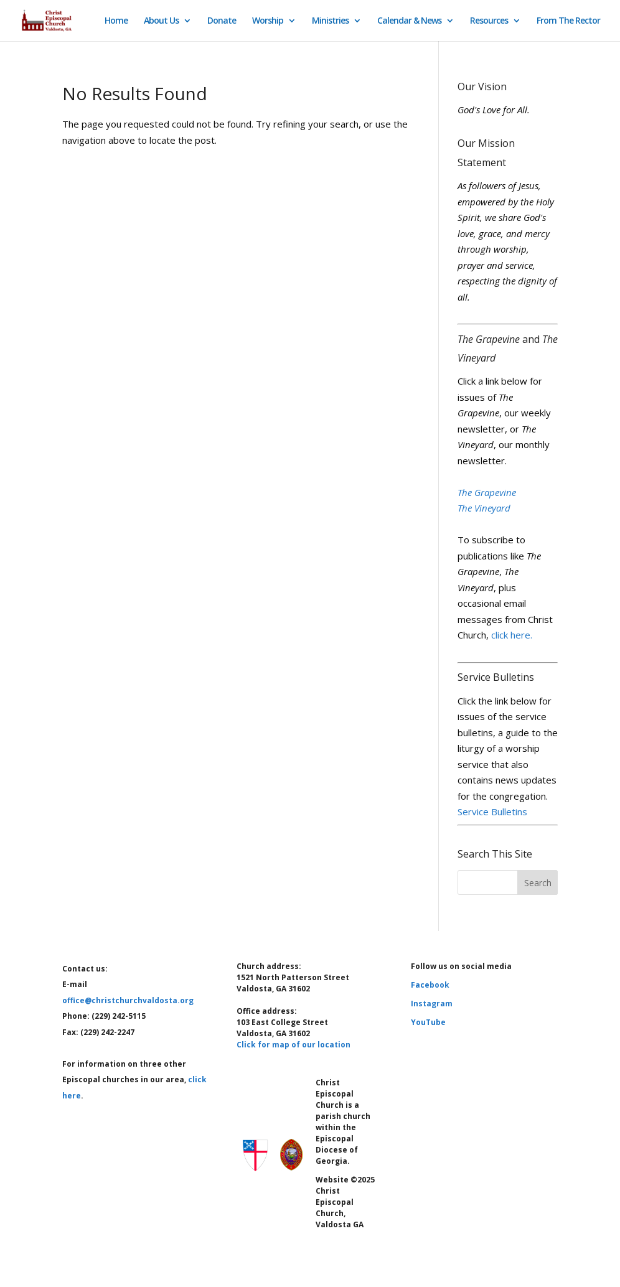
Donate (221, 21)
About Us (161, 21)
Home (116, 21)
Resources (489, 21)
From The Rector (568, 21)
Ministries (330, 21)
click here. (511, 635)
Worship (267, 21)
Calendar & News (409, 21)
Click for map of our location (293, 1044)
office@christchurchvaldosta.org (128, 1000)
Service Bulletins (492, 811)
